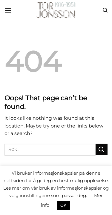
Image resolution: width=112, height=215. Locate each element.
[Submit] (102, 149)
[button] (8, 10)
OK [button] (63, 205)
